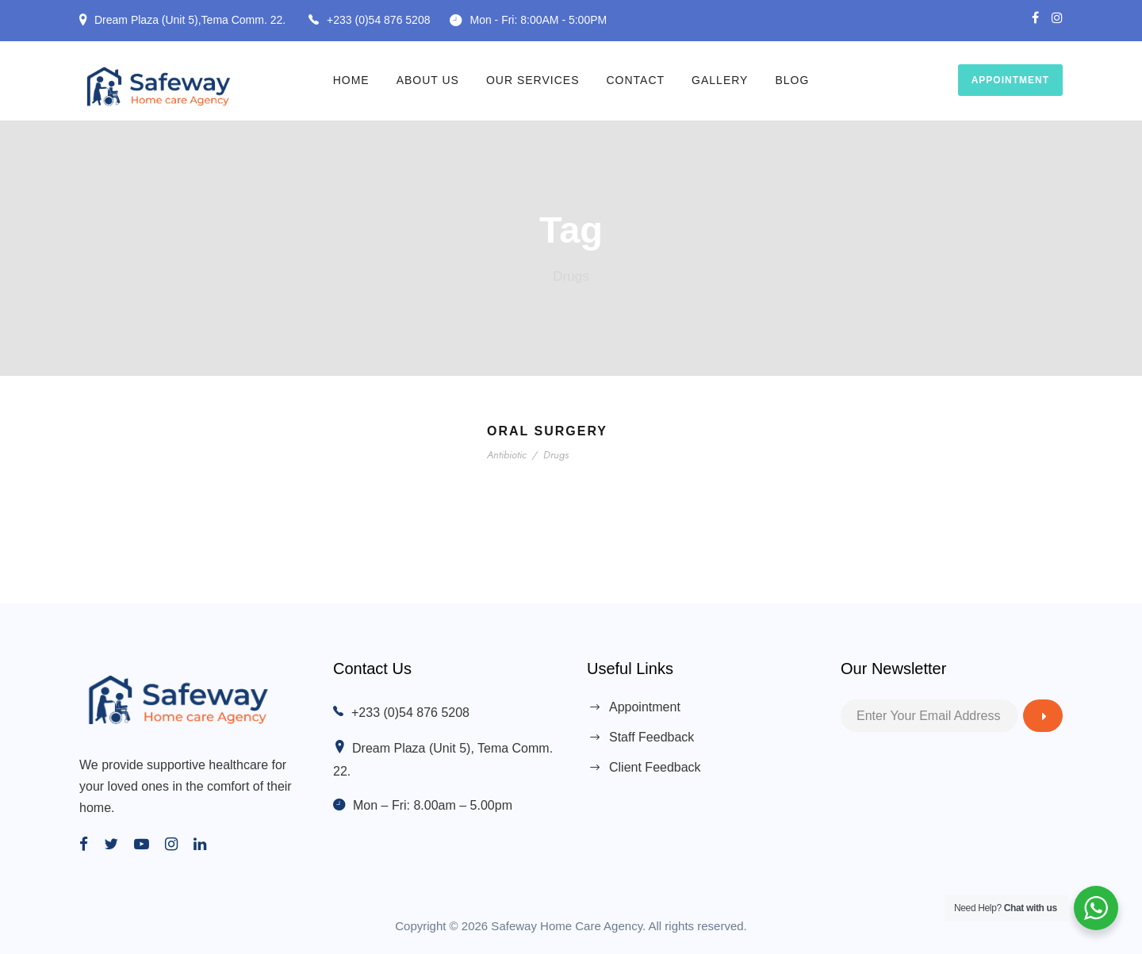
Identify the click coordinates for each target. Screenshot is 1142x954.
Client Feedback (655, 767)
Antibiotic (508, 455)
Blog (792, 80)
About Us (428, 80)
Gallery (720, 80)
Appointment (1010, 80)
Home (351, 80)
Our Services (533, 80)
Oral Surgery (547, 431)
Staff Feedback (651, 737)
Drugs (556, 455)
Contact (635, 80)
